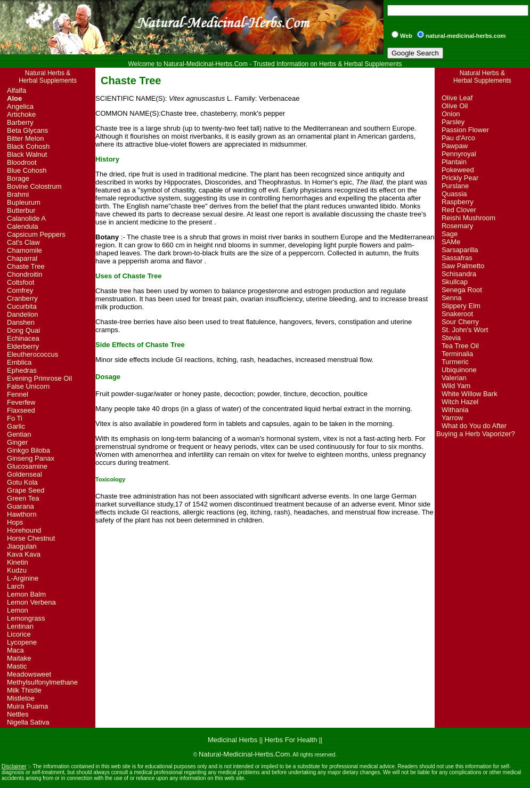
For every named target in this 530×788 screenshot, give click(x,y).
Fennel (17, 394)
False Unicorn (28, 386)
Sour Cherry (460, 322)
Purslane (455, 186)
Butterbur (21, 210)
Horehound (24, 530)
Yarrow (452, 418)
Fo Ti (14, 418)
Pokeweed (458, 170)
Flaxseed (21, 410)
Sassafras (457, 258)
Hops (15, 522)
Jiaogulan (22, 546)
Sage (450, 234)
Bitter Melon (25, 138)
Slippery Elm (461, 306)
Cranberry (22, 298)
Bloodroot (22, 162)
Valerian (454, 378)
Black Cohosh (28, 146)
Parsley (453, 122)
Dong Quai (23, 330)
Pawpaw (455, 146)
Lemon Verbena (31, 602)
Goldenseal (24, 474)
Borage (18, 178)
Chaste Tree (26, 266)
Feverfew (21, 402)
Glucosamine (27, 466)
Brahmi (18, 194)
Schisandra (459, 274)
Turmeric (455, 362)
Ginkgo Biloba (28, 450)
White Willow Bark (470, 394)
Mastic (17, 666)
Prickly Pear (460, 178)
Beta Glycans (27, 130)
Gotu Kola (22, 482)
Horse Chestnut (31, 538)
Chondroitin (25, 274)
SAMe (451, 242)
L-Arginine (22, 578)
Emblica (19, 362)
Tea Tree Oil (460, 346)
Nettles (17, 714)
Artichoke (21, 114)
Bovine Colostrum (34, 186)
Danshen (21, 322)
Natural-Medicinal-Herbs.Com (244, 754)
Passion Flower (465, 130)
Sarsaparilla (460, 250)
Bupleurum (23, 202)
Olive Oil (455, 106)
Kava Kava (23, 554)
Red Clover (459, 210)
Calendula (22, 226)
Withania (455, 410)
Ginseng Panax (30, 458)
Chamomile (24, 250)
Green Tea (23, 498)
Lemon (17, 610)
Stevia (451, 338)
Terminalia (457, 354)
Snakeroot (457, 314)
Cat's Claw (23, 242)
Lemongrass (26, 618)
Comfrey (20, 290)
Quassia (454, 194)
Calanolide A (26, 218)
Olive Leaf (457, 98)
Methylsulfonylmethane (42, 682)
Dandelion (22, 314)
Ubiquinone (459, 370)
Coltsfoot (20, 282)
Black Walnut (27, 154)
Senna (452, 298)
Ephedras (22, 370)
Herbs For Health (290, 740)
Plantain (454, 162)
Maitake (19, 658)
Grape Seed (25, 490)
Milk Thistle (24, 690)
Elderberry (23, 346)
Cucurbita (22, 306)
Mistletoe (21, 698)
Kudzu (17, 570)
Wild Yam (456, 386)
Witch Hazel (460, 402)
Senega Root (462, 290)
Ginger (17, 442)
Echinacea (23, 338)
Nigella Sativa (28, 722)
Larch (16, 586)
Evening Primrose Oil (39, 378)
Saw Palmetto (463, 266)
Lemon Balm (26, 594)
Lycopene (22, 642)
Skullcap (455, 282)
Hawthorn (22, 514)
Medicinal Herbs (233, 740)
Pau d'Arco (458, 138)
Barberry (20, 122)
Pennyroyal (459, 154)
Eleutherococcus (32, 354)
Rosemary (457, 226)
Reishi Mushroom (468, 218)
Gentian (19, 434)
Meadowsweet (29, 674)
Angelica (20, 106)
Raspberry (458, 202)
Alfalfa (16, 90)
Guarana (20, 506)
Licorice (19, 634)
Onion (451, 114)
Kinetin (17, 562)
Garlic (16, 426)
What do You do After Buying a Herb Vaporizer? (475, 430)
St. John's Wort (465, 330)
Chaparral (22, 258)
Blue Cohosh (26, 170)
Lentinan (20, 626)
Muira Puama (27, 706)
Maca (15, 650)
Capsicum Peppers (36, 234)
